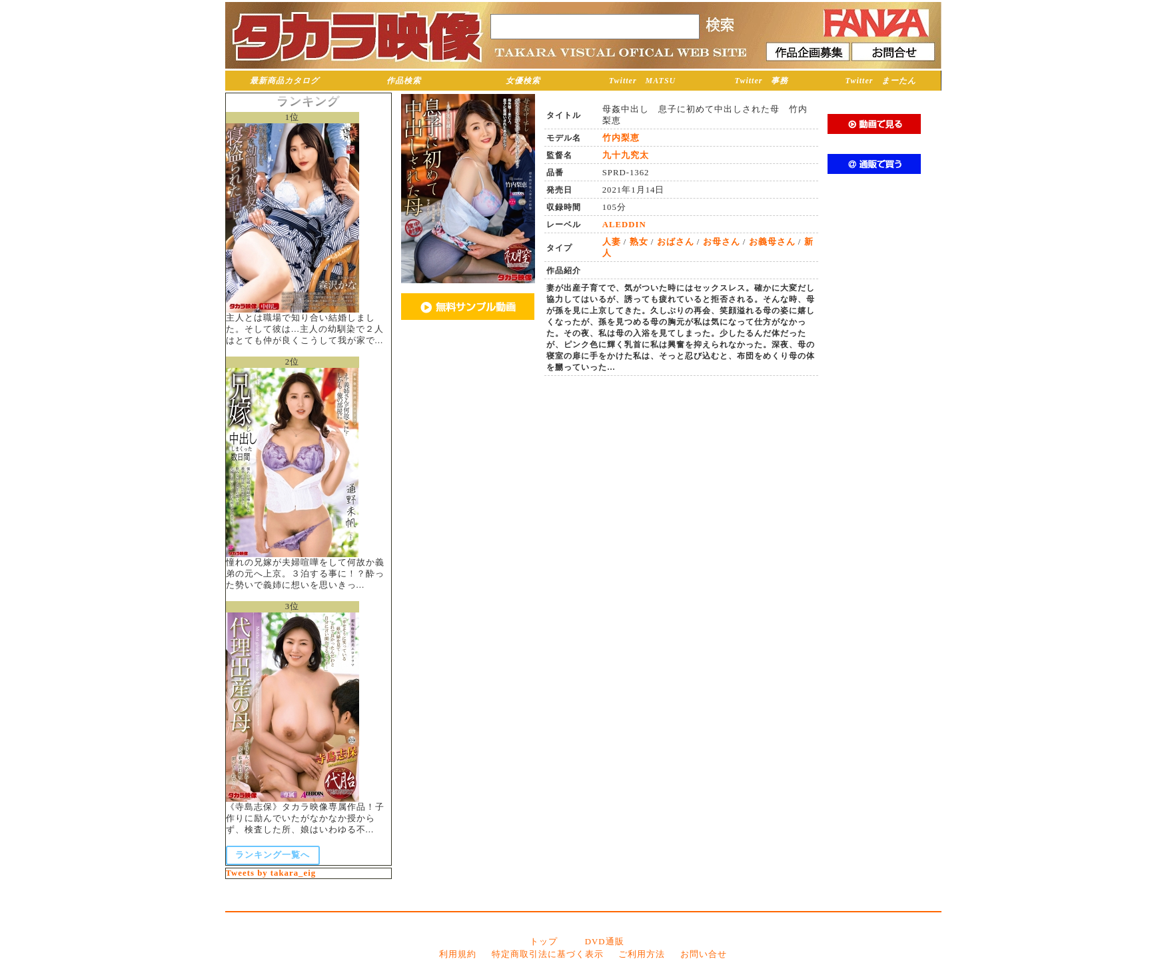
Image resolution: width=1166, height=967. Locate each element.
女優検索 (523, 80)
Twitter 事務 (762, 80)
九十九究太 (625, 155)
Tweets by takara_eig (271, 873)
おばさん (675, 242)
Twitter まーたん (881, 80)
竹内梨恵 (621, 138)
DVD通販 (604, 941)
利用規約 (457, 954)
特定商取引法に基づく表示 (548, 954)
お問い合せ (703, 954)
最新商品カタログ (284, 80)
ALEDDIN (624, 224)
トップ (544, 941)
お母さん (721, 242)
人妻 (611, 242)
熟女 (639, 242)
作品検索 (403, 80)
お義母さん (772, 242)
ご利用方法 (641, 954)
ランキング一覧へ (272, 855)
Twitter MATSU (642, 80)
